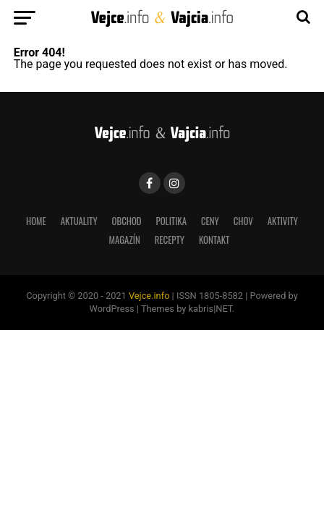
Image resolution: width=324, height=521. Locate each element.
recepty (169, 240)
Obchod (127, 221)
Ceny (210, 221)
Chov (243, 221)
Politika (171, 221)
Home (36, 221)
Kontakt (214, 240)
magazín (124, 240)
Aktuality (79, 221)
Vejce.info (149, 295)
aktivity (283, 221)
